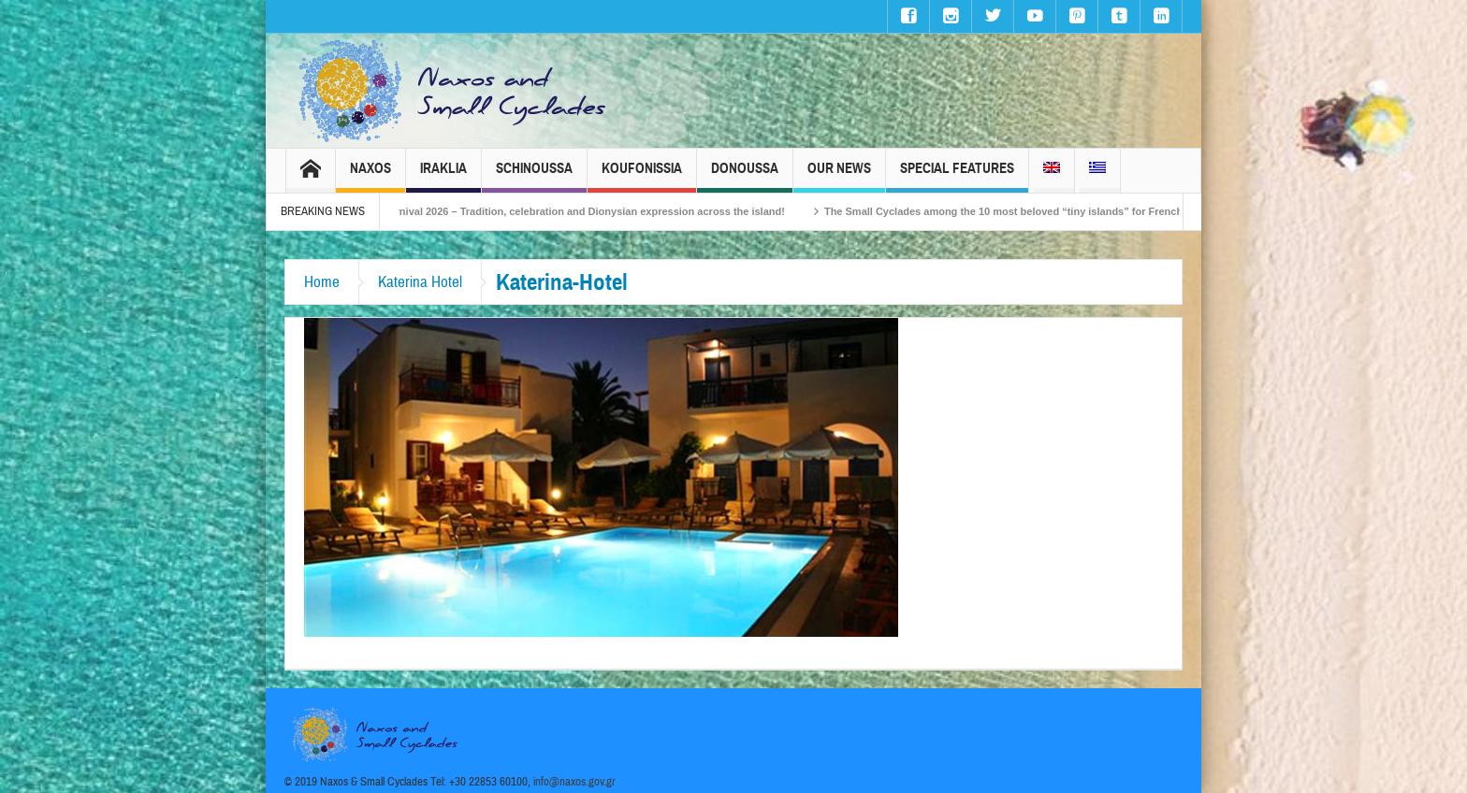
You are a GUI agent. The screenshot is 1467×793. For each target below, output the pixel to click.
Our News (839, 176)
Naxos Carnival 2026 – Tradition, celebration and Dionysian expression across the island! (581, 211)
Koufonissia (642, 176)
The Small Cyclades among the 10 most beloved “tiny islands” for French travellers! (1044, 211)
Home (322, 282)
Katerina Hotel (420, 282)
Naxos (370, 176)
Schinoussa (534, 176)
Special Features (957, 176)
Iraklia (443, 176)
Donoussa (744, 176)
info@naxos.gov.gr (574, 781)
